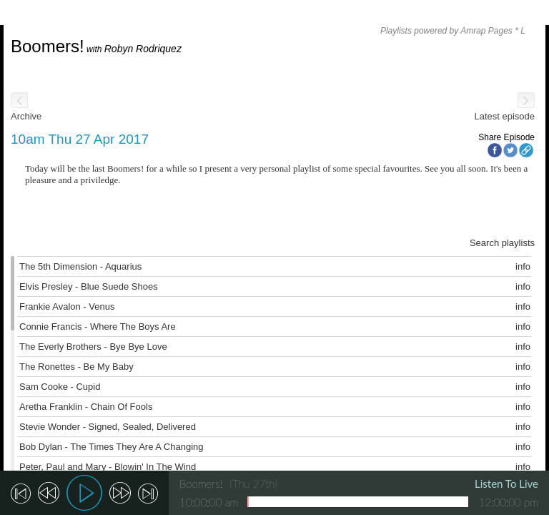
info (522, 266)
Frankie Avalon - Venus (66, 306)
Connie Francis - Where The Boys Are (97, 326)
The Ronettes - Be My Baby (76, 366)
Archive (26, 116)
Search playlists (502, 242)
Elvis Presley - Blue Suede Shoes (88, 286)
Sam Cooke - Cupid (59, 386)
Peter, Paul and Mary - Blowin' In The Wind (107, 466)
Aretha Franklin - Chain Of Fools (85, 406)
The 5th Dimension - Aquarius (80, 266)
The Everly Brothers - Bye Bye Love (93, 346)
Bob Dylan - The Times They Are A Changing (111, 446)
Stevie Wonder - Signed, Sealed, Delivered (107, 426)
